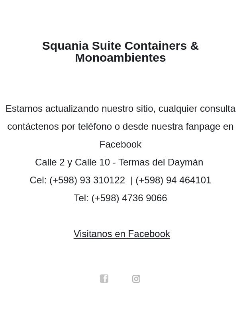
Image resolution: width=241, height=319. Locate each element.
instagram (136, 278)
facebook (104, 278)
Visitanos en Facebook (122, 233)
